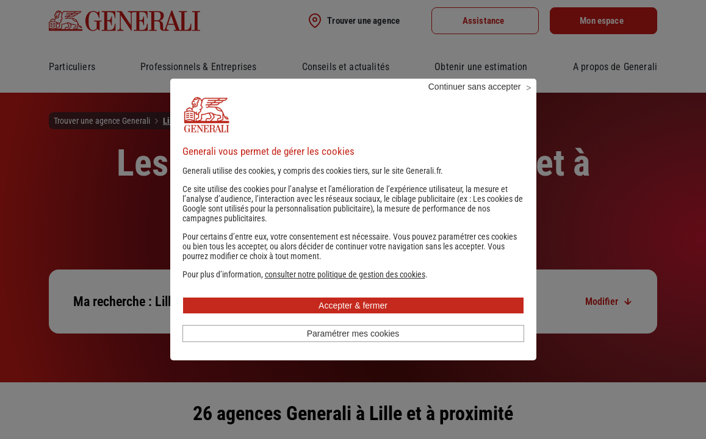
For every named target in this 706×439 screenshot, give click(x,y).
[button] (345, 291)
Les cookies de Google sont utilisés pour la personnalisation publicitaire (352, 220)
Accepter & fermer (353, 322)
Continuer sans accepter (474, 103)
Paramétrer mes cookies (353, 350)
